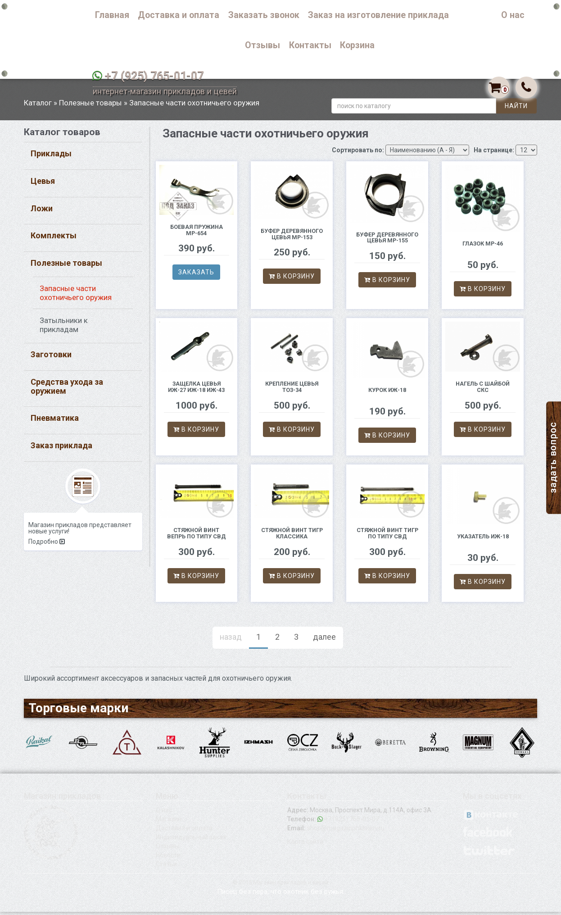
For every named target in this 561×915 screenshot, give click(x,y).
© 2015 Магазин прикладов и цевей (280, 885)
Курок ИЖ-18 (387, 393)
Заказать (196, 275)
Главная (112, 15)
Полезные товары (90, 105)
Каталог (475, 15)
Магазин (168, 822)
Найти (516, 109)
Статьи (166, 867)
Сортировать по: (358, 153)
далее (324, 640)
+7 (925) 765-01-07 (154, 75)
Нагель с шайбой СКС (483, 390)
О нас (513, 15)
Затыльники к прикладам (64, 328)
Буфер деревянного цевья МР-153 (292, 237)
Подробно (46, 545)
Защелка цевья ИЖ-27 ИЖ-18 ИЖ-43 (196, 390)
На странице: (494, 153)
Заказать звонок (263, 15)
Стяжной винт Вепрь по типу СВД (196, 536)
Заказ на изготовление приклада (378, 15)
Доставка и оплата (178, 15)
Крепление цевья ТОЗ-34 (291, 390)
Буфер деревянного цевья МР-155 (387, 240)
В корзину (292, 279)
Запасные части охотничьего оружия (76, 296)
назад (231, 640)
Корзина (357, 45)
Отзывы (262, 45)
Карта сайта (305, 844)
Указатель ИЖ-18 (483, 539)
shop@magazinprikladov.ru (346, 831)
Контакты (310, 45)
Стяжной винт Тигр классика (292, 536)
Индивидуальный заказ (191, 840)
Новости (168, 858)
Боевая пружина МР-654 (196, 233)
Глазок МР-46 (482, 246)
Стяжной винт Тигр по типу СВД (387, 536)
